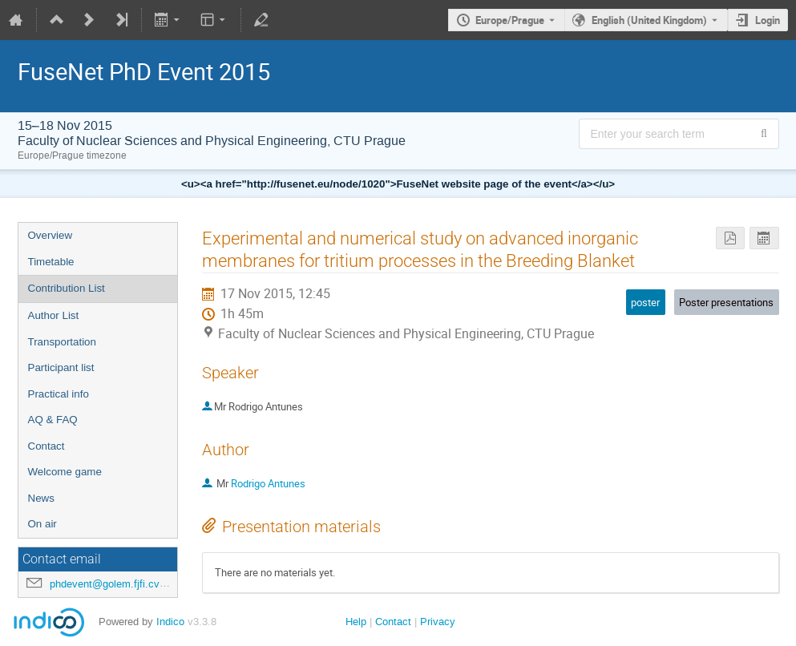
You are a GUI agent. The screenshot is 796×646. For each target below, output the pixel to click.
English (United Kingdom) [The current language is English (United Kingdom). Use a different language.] (649, 20)
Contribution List (66, 288)
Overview (50, 235)
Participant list (61, 367)
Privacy (437, 621)
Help (355, 621)
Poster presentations (726, 302)
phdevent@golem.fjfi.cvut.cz (116, 584)
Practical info (58, 394)
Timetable (51, 262)
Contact (46, 446)
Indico (170, 621)
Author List (53, 315)
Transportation (62, 342)
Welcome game (65, 472)
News (41, 498)
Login (767, 20)
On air (42, 524)
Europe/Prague (509, 20)
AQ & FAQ (53, 420)
